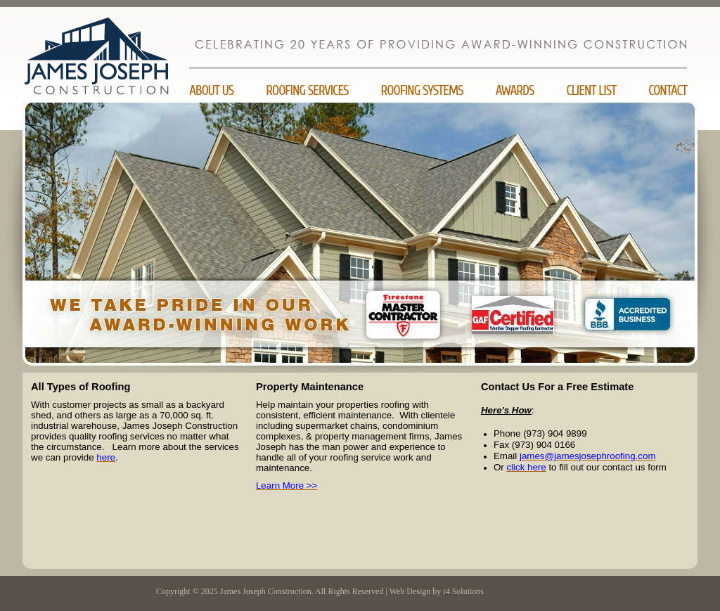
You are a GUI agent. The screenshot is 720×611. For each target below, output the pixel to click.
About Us (211, 90)
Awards (515, 90)
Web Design (410, 591)
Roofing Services (307, 90)
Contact (667, 90)
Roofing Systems (422, 90)
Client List (591, 90)
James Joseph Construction (112, 83)
